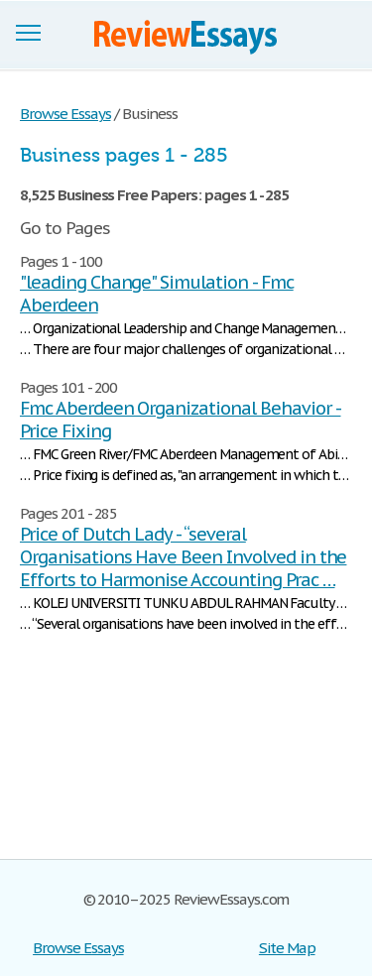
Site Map (287, 947)
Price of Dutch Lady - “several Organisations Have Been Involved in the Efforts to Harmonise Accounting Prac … (183, 557)
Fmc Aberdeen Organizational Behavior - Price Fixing (180, 419)
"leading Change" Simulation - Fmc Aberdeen (157, 293)
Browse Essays (78, 947)
